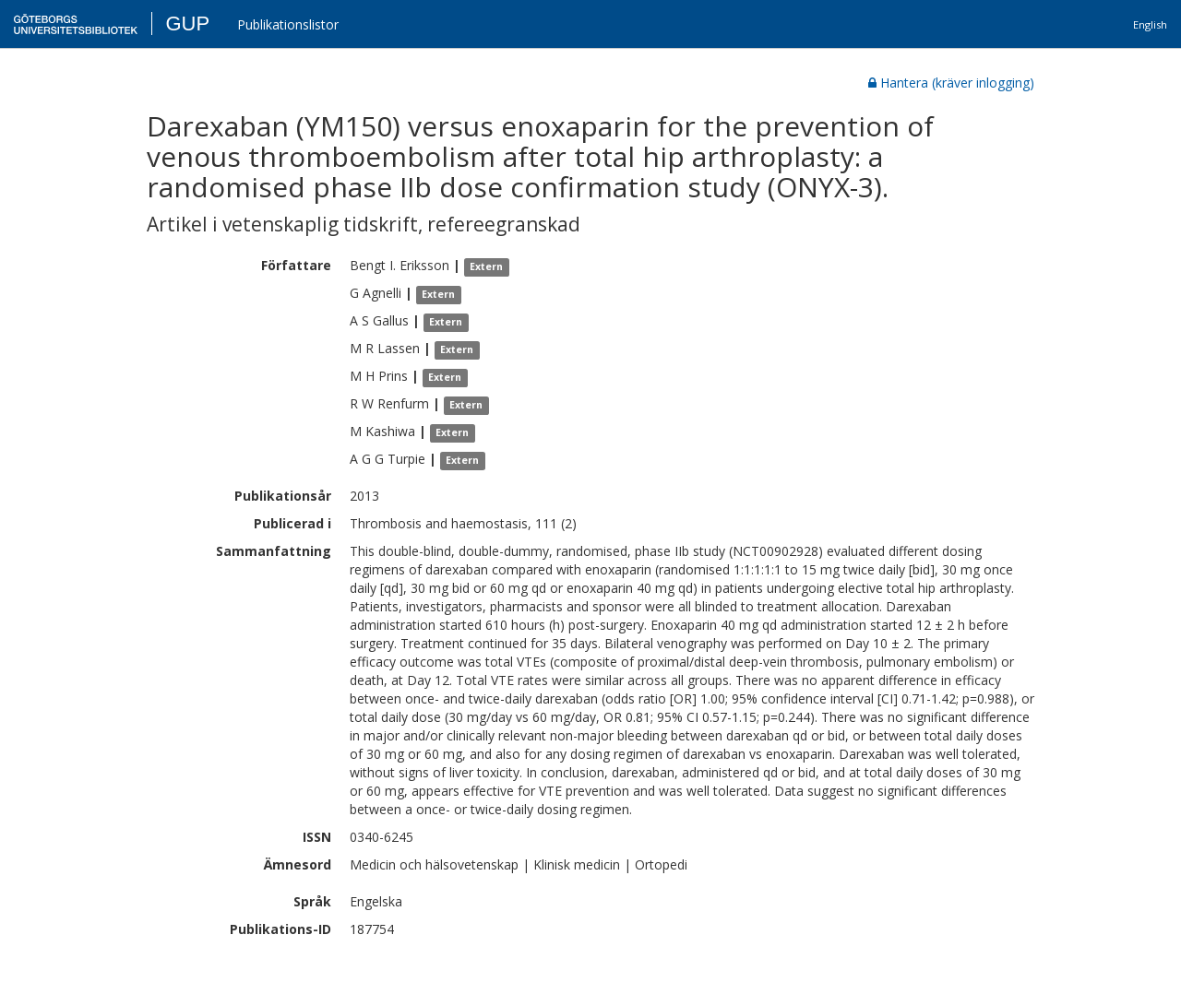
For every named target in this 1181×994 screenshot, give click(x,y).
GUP (187, 23)
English (1150, 24)
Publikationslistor (288, 24)
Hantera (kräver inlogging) (951, 82)
